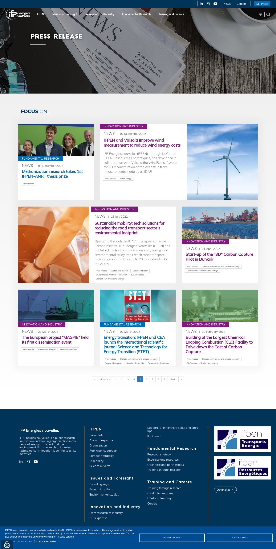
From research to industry (106, 513)
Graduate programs (160, 494)
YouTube (215, 4)
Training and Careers (171, 14)
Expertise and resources (163, 460)
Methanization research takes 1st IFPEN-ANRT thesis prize (52, 174)
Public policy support (103, 451)
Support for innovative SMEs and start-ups (173, 430)
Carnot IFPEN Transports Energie (110, 279)
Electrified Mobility (140, 271)
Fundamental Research (136, 14)
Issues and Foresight (64, 14)
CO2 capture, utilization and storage (202, 271)
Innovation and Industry (99, 14)
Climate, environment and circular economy (220, 267)
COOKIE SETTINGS (47, 541)
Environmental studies (104, 495)
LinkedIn (200, 4)
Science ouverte (99, 466)
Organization (98, 446)
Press (264, 4)
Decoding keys (99, 485)
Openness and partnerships (165, 465)
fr (260, 14)
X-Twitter (207, 4)
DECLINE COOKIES (172, 538)
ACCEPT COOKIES (239, 538)
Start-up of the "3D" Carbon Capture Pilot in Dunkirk (219, 257)
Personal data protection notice (18, 541)
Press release (28, 183)
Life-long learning (159, 499)
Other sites (223, 490)
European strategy (101, 456)
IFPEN (40, 14)
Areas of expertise (101, 441)
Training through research (164, 470)
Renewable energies (47, 350)
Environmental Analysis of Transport (111, 275)
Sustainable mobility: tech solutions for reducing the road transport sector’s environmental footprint (129, 228)
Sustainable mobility (119, 271)
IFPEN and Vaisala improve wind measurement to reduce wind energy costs (142, 142)
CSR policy (96, 461)
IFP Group (153, 436)
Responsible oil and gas (158, 363)
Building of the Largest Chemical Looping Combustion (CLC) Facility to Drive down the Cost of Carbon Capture (219, 345)
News (227, 4)
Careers (241, 4)
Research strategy (159, 455)
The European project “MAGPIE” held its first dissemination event (55, 340)
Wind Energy (125, 178)
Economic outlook (101, 490)
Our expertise (98, 518)
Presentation (97, 436)
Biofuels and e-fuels (68, 350)
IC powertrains (137, 275)
